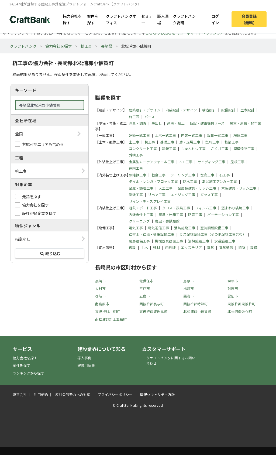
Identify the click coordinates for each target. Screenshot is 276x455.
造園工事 (136, 168)
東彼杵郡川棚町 (107, 311)
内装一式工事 (191, 135)
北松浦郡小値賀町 (197, 311)
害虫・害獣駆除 (167, 221)
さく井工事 (219, 148)
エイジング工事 (183, 194)
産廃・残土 (176, 123)
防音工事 (195, 214)
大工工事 (165, 188)
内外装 (170, 247)
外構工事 (136, 155)
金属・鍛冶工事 (141, 188)
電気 (210, 247)
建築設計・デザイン (144, 109)
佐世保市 (146, 280)
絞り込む (49, 253)
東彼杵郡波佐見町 (153, 311)
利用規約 (41, 394)
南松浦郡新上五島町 (111, 319)
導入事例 (84, 357)
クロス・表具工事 (176, 207)
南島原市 (102, 303)
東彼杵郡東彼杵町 (241, 303)
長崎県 (106, 46)
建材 (156, 247)
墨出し (156, 123)
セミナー (147, 19)
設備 (253, 247)
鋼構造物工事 (243, 148)
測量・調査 (137, 123)
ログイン (215, 19)
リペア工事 (156, 194)
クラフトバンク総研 (184, 19)
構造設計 (209, 109)
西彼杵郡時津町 (195, 303)
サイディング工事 (211, 161)
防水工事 (190, 181)
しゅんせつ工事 (193, 148)
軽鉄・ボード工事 (143, 207)
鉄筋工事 (232, 142)
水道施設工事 (224, 241)
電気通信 (226, 247)
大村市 (100, 288)
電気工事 (136, 227)
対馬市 (232, 288)
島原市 (188, 280)
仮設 (132, 247)
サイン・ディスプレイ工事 (150, 201)
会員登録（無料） (249, 19)
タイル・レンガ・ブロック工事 (153, 181)
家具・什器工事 (170, 214)
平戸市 (144, 288)
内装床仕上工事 (141, 214)
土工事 (134, 142)
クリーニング (139, 221)
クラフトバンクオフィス (121, 19)
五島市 (144, 296)
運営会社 (20, 394)
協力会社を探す (72, 19)
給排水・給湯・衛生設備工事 (151, 234)
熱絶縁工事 (137, 174)
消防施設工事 (184, 227)
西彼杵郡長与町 (151, 303)
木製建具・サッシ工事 (238, 188)
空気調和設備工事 (214, 227)
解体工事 (240, 135)
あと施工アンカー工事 (219, 181)
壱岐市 (100, 296)
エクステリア (191, 247)
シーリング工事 (183, 174)
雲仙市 (232, 296)
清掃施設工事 (198, 241)
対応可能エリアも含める (43, 144)
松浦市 (188, 288)
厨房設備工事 (139, 241)
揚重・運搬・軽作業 (245, 123)
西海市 (188, 296)
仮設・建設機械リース (207, 123)
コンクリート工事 (143, 148)
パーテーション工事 (223, 214)
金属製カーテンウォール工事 (151, 161)
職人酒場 (162, 19)
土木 (144, 247)
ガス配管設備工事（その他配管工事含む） (213, 234)
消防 (241, 247)
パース (149, 116)
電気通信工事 (158, 227)
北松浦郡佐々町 (239, 311)
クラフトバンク (23, 46)
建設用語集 (86, 365)
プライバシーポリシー (115, 394)
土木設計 (247, 109)
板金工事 (158, 174)
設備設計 (228, 109)
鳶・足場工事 (189, 142)
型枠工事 (212, 142)
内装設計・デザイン (181, 109)
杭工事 (86, 46)
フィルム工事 (205, 207)
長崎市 (100, 280)
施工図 (134, 116)
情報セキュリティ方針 (157, 394)
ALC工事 (186, 161)
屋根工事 (237, 161)
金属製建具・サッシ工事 (197, 188)
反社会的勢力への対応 (72, 394)
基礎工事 (167, 142)
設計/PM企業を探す (39, 213)
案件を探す (92, 19)
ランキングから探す (28, 373)
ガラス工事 (209, 194)
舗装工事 (169, 148)
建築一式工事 (139, 135)
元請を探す (31, 196)
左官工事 (207, 174)
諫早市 (232, 280)
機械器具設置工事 (169, 241)
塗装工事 (136, 194)
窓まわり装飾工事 (235, 207)
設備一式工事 (217, 135)
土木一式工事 (165, 135)
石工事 (224, 174)
